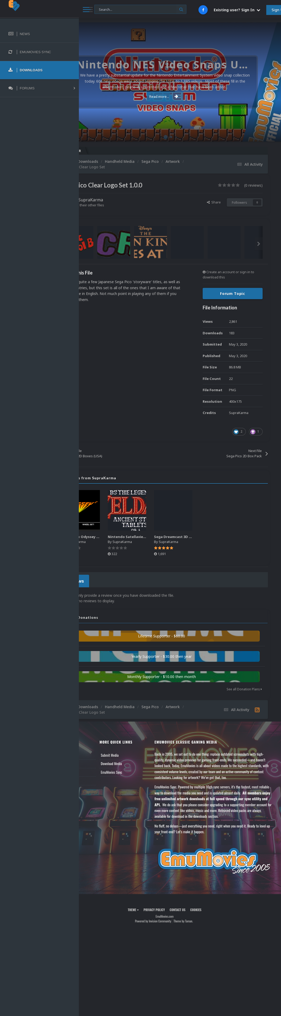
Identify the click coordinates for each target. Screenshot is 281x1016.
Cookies (211, 917)
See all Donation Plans (244, 687)
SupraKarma (121, 200)
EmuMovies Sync (135, 770)
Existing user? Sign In (237, 9)
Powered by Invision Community (168, 928)
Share (214, 202)
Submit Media (134, 753)
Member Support (99, 779)
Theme (148, 917)
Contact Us (95, 787)
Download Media (135, 762)
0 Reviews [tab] (103, 580)
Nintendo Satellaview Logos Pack (170, 536)
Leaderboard (96, 770)
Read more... (179, 96)
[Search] (140, 9)
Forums (93, 762)
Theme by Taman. (198, 928)
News (91, 753)
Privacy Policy (169, 917)
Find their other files (119, 205)
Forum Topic (232, 293)
